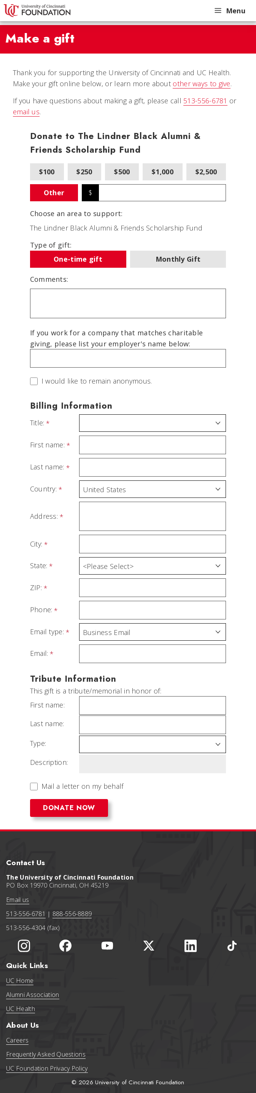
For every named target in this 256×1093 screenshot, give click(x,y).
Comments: (49, 279)
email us (26, 111)
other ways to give (201, 83)
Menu (229, 10)
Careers (17, 1040)
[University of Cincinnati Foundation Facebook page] (65, 945)
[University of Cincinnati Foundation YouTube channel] (107, 945)
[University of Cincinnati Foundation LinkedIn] (190, 945)
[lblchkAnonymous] (34, 381)
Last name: (47, 467)
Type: (38, 743)
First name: (47, 445)
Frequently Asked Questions (46, 1054)
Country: (43, 489)
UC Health (20, 1009)
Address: (44, 516)
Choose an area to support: (76, 213)
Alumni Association (32, 994)
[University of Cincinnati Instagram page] (24, 945)
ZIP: (36, 588)
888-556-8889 (72, 914)
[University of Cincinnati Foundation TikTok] (232, 945)
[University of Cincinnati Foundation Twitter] (148, 945)
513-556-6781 (205, 100)
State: (39, 566)
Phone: (41, 610)
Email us (17, 900)
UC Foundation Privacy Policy (46, 1068)
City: (36, 544)
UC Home (19, 980)
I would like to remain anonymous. (96, 381)
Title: (37, 423)
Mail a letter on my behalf (82, 786)
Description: (49, 762)
